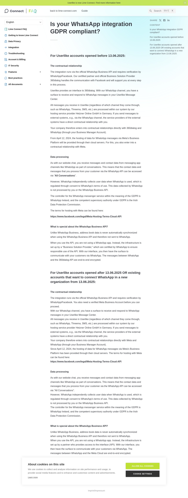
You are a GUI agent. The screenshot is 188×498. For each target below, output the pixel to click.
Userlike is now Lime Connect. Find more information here (94, 3)
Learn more (33, 477)
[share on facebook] (164, 20)
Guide (84, 11)
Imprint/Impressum (96, 490)
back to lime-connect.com (63, 11)
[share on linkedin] (168, 20)
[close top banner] (185, 3)
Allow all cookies (142, 466)
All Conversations (65, 175)
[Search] (162, 10)
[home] (24, 11)
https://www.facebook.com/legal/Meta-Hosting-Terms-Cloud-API (85, 216)
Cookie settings (142, 474)
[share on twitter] (160, 20)
